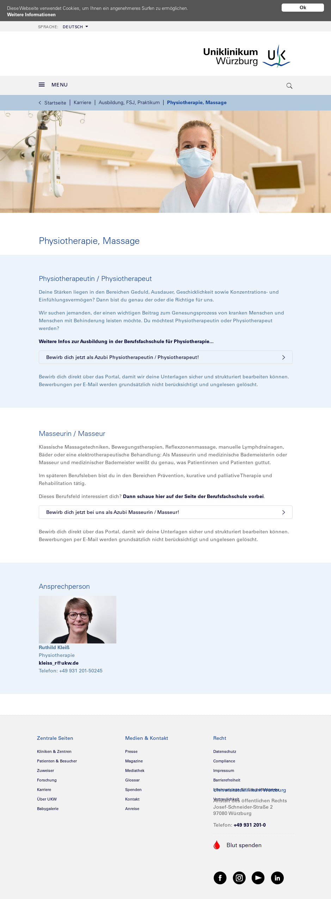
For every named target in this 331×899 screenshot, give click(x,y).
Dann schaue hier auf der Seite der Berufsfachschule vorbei (193, 494)
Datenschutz (224, 749)
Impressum (223, 768)
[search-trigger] (290, 82)
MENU (53, 82)
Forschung (47, 777)
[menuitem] (62, 24)
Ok (303, 7)
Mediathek (135, 768)
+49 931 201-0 (250, 822)
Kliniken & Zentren (54, 749)
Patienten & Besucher (57, 758)
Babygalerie (48, 806)
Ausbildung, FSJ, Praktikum (129, 100)
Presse (131, 749)
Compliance (224, 758)
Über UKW (47, 796)
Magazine (134, 758)
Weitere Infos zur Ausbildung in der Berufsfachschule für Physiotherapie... (126, 339)
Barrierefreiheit (226, 777)
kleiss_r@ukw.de (59, 660)
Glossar (132, 777)
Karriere (82, 100)
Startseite (52, 100)
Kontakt (132, 796)
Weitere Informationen (33, 14)
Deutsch (60, 24)
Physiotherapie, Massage (197, 100)
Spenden (133, 787)
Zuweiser (45, 768)
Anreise (132, 806)
